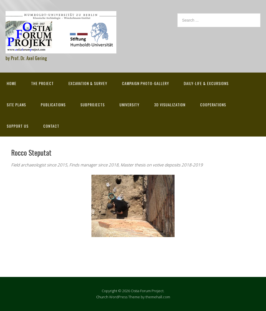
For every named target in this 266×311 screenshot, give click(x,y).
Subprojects (92, 104)
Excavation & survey (87, 83)
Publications (53, 104)
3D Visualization (169, 104)
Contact (51, 126)
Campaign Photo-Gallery (145, 83)
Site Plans (16, 104)
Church (102, 296)
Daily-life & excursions (206, 83)
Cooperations (213, 104)
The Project (42, 83)
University (129, 104)
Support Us (18, 126)
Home (11, 83)
